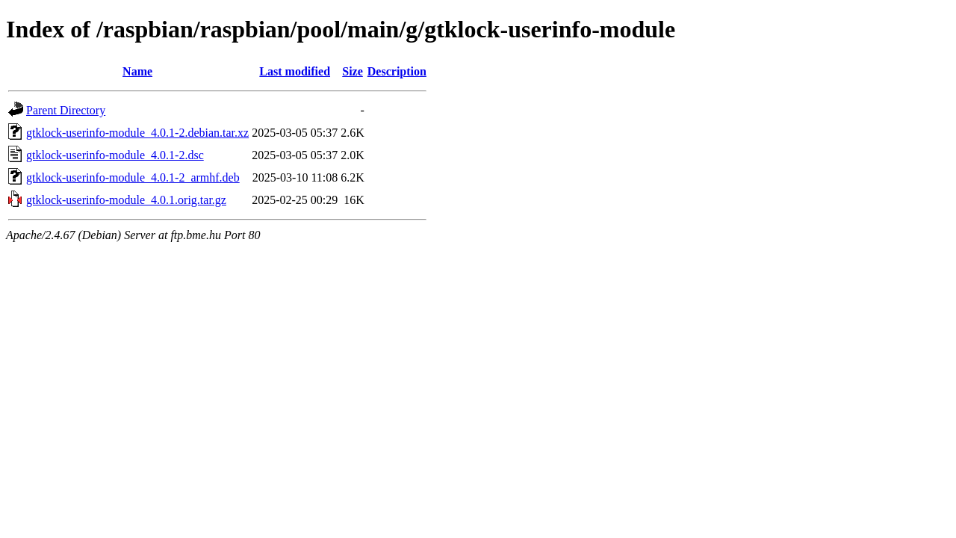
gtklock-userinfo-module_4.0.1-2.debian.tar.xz (137, 132)
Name (137, 71)
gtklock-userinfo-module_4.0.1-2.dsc (115, 155)
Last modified (294, 71)
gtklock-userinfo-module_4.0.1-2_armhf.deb (133, 177)
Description (396, 71)
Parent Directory (65, 110)
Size (352, 71)
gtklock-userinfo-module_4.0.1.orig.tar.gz (126, 200)
